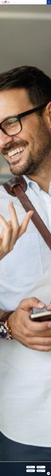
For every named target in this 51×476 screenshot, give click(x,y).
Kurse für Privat (40, 467)
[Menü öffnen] (49, 2)
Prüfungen (30, 470)
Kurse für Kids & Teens (41, 470)
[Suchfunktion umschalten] (14, 2)
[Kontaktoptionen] (48, 473)
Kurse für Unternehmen (30, 467)
